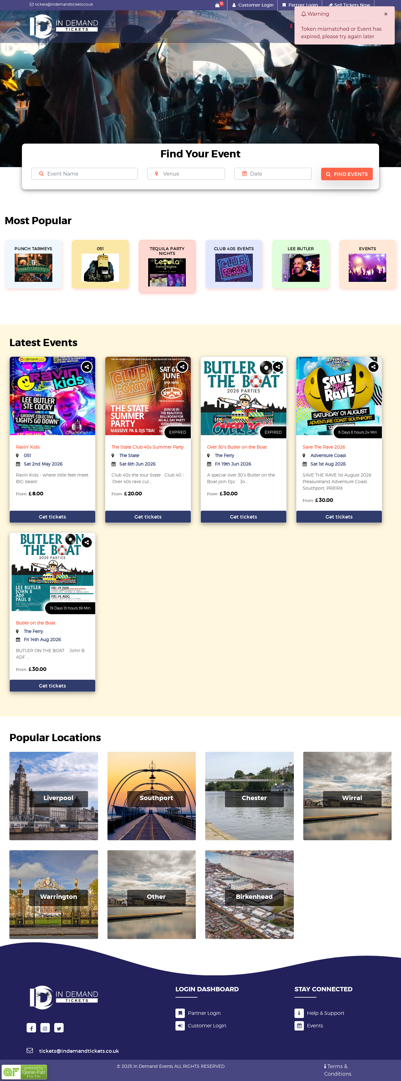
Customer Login (255, 5)
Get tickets (52, 517)
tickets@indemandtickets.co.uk (60, 4)
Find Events (347, 174)
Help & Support (319, 1013)
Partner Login (303, 5)
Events (308, 1026)
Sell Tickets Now (349, 5)
